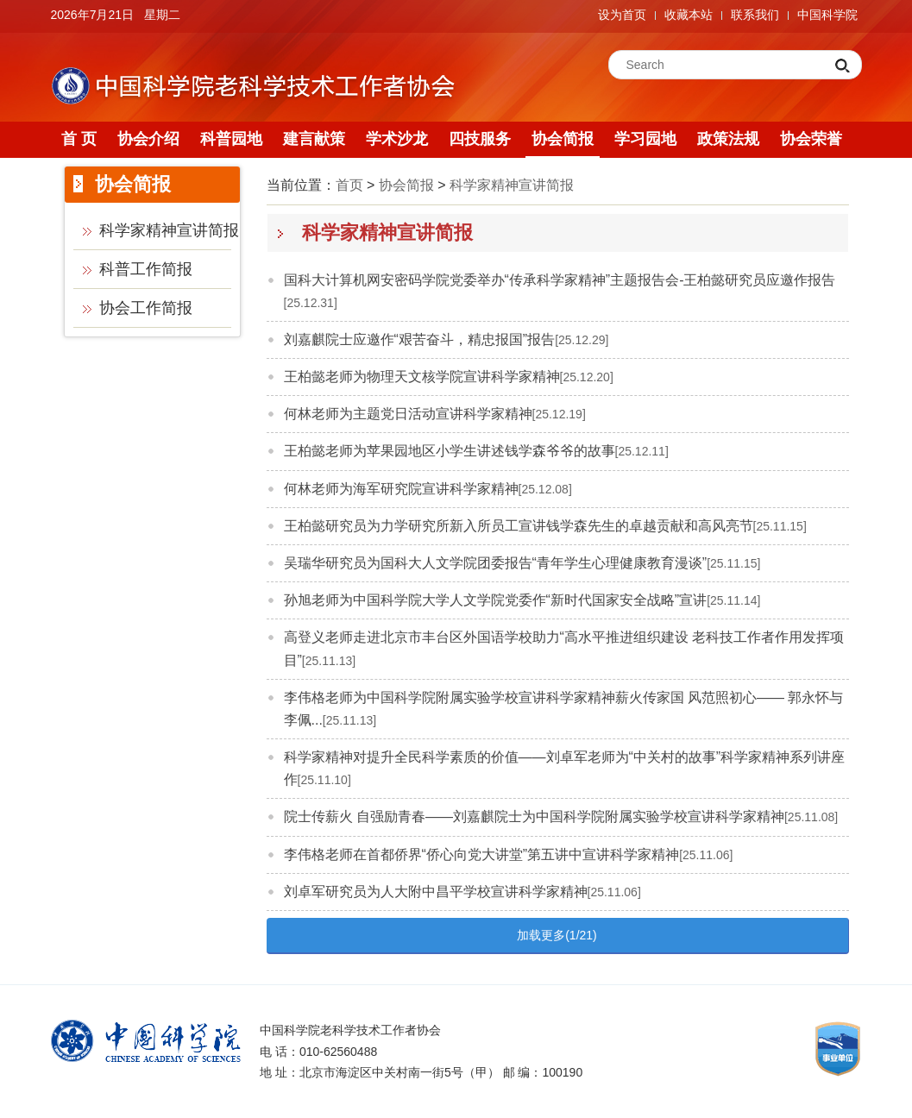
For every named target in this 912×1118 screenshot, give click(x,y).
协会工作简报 (145, 308)
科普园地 (231, 139)
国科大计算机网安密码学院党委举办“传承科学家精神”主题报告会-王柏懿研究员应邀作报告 (560, 280)
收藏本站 (688, 15)
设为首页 (622, 15)
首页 (349, 185)
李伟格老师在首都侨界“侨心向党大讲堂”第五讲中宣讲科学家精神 (482, 854)
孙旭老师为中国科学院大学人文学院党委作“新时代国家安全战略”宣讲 (496, 600)
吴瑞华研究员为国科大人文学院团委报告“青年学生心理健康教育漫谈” (496, 563)
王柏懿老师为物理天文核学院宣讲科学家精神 (422, 376)
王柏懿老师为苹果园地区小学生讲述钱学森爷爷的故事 (449, 450)
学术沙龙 (397, 139)
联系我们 (755, 15)
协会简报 (562, 139)
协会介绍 (148, 139)
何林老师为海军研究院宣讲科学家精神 (401, 488)
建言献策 (314, 139)
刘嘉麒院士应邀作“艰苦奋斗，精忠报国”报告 (420, 339)
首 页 (79, 139)
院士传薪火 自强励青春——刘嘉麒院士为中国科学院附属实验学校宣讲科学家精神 (534, 816)
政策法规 (728, 139)
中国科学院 (827, 15)
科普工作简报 (145, 269)
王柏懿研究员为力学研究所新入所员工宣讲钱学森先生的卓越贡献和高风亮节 (518, 525)
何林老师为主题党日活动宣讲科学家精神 (408, 413)
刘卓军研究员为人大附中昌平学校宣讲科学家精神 (436, 891)
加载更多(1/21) (557, 935)
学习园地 (645, 139)
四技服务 (480, 139)
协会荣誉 (811, 139)
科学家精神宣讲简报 (169, 230)
